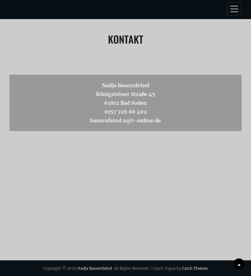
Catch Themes (195, 268)
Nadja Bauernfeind (94, 268)
